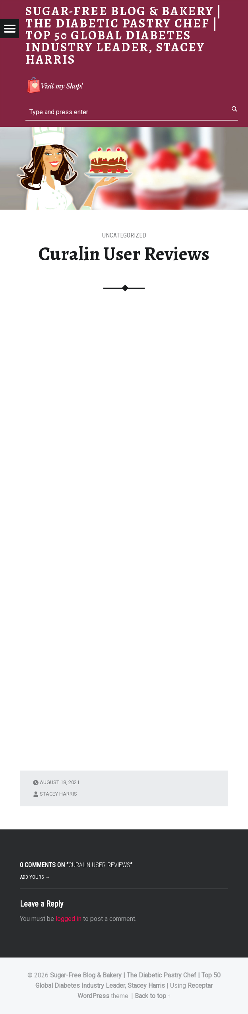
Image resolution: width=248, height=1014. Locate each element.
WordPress (93, 996)
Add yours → (35, 877)
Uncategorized (124, 235)
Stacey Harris (58, 794)
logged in (68, 919)
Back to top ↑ (153, 996)
